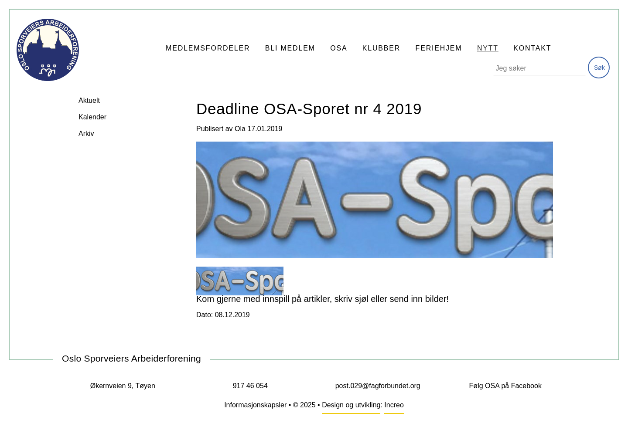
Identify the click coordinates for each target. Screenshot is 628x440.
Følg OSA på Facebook (505, 385)
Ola (240, 128)
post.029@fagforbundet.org (377, 385)
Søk (599, 67)
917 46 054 (250, 385)
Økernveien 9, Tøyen (122, 385)
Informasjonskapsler (255, 405)
